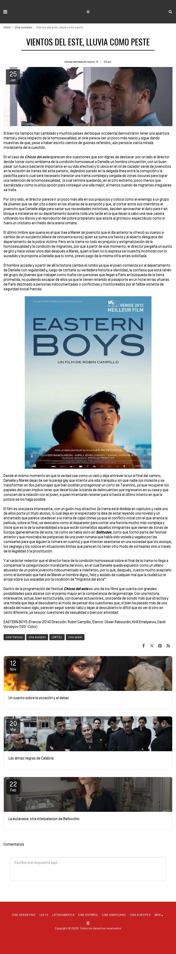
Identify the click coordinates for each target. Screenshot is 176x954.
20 (13, 726)
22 (13, 786)
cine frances (14, 637)
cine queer (75, 637)
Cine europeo (23, 27)
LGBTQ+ (57, 637)
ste (46, 157)
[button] (5, 11)
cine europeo (37, 637)
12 (13, 665)
